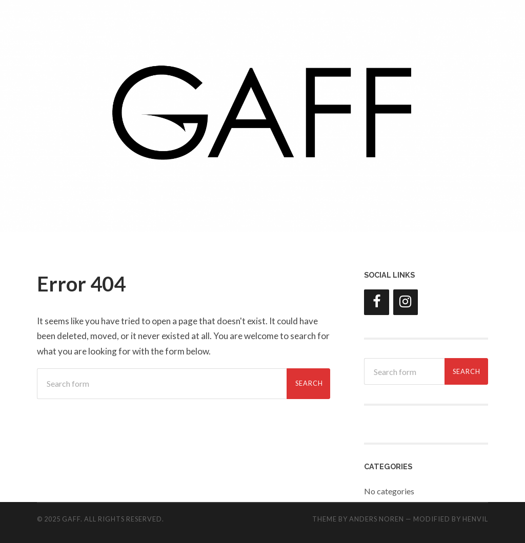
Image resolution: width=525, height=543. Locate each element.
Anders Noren (376, 519)
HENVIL (475, 519)
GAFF (71, 519)
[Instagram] (405, 302)
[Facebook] (376, 302)
